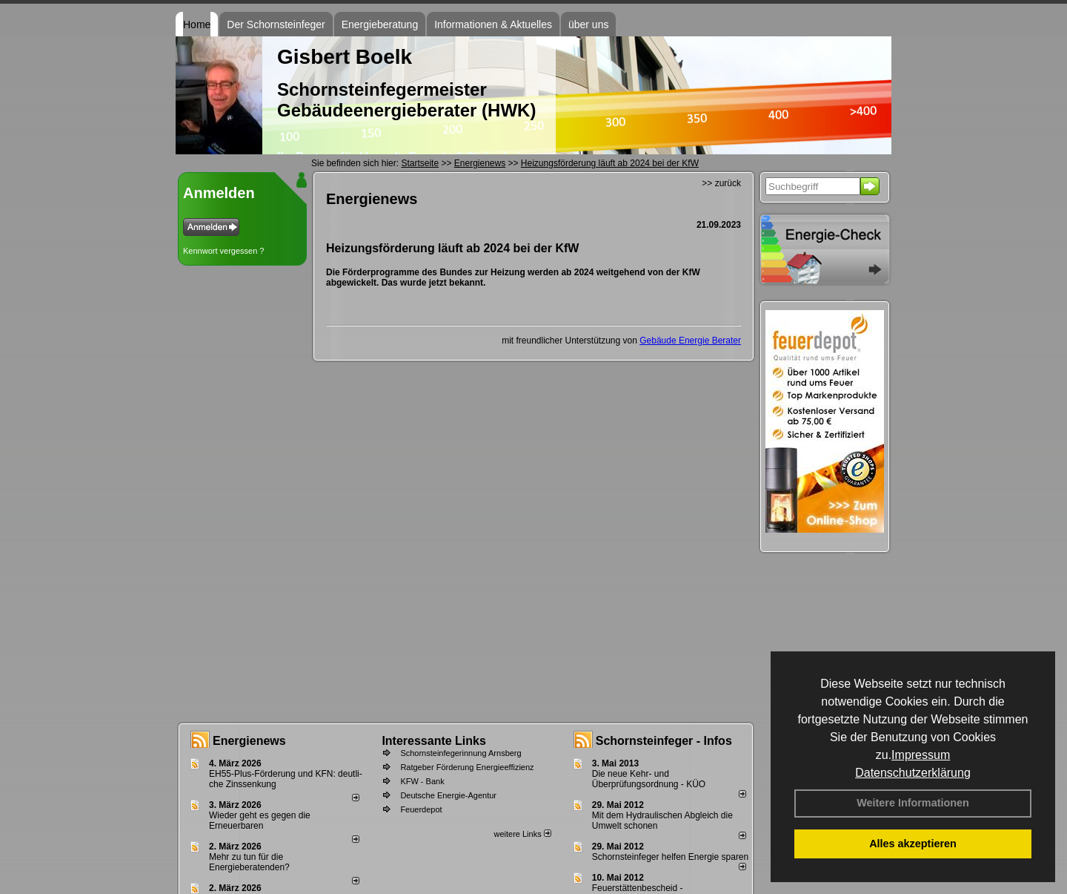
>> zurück (721, 183)
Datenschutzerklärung (913, 772)
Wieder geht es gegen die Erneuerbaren (259, 820)
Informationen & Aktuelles (493, 24)
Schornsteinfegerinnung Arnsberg (460, 753)
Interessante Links (434, 740)
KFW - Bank (422, 781)
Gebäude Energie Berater (690, 340)
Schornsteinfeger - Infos (664, 740)
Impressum (920, 755)
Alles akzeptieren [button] (913, 843)
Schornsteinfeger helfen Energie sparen (670, 857)
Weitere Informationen (913, 803)
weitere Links (522, 833)
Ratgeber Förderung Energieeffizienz (467, 767)
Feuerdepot (421, 809)
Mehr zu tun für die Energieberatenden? (249, 862)
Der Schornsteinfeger (276, 24)
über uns (588, 24)
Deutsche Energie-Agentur (448, 795)
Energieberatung (380, 24)
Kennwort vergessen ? (223, 250)
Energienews (249, 740)
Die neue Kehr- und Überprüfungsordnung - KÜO (648, 779)
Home (196, 24)
